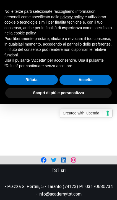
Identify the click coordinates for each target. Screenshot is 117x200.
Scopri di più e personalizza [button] (58, 93)
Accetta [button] (86, 80)
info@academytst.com (60, 194)
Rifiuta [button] (31, 80)
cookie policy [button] (24, 33)
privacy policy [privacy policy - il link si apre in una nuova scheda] (72, 17)
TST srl (59, 170)
